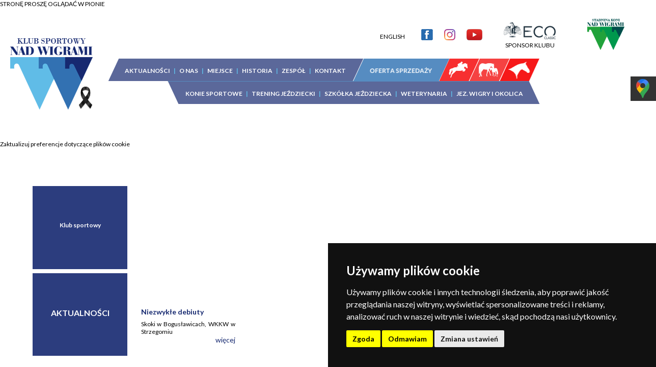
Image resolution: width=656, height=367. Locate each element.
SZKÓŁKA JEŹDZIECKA (358, 86)
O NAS (188, 63)
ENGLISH (392, 29)
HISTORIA (257, 63)
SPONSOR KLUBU (530, 33)
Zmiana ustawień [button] (469, 338)
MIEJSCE (220, 63)
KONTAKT (330, 63)
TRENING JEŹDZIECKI (283, 86)
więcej (225, 339)
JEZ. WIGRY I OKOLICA (489, 86)
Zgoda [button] (363, 338)
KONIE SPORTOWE (213, 86)
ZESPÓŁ (294, 63)
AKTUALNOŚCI (147, 63)
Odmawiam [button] (407, 338)
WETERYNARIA (424, 86)
